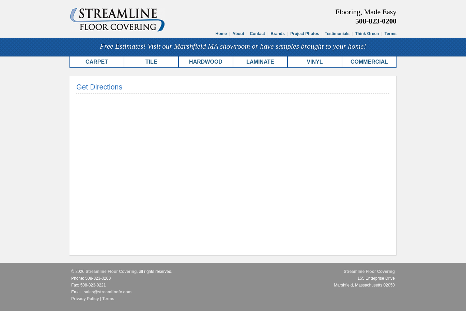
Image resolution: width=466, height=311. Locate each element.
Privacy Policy (85, 298)
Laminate (260, 62)
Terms (391, 33)
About (238, 33)
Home (221, 33)
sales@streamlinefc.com (107, 292)
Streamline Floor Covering (111, 271)
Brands (278, 33)
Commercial (369, 62)
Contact (257, 33)
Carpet (97, 62)
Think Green (367, 33)
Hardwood (205, 62)
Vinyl (315, 62)
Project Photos (304, 33)
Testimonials (337, 33)
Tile (151, 62)
